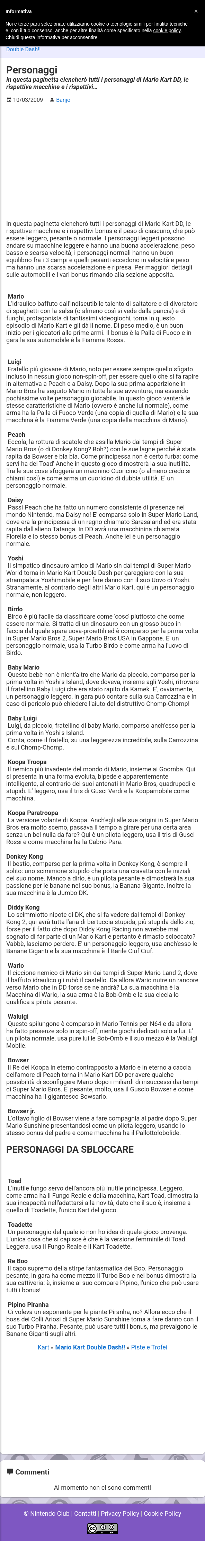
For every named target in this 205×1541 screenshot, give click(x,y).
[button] (196, 11)
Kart (44, 1347)
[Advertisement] (102, 157)
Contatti (85, 1513)
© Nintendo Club (47, 1513)
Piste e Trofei (149, 1347)
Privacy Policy (120, 1513)
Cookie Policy (162, 1513)
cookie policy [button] (166, 30)
